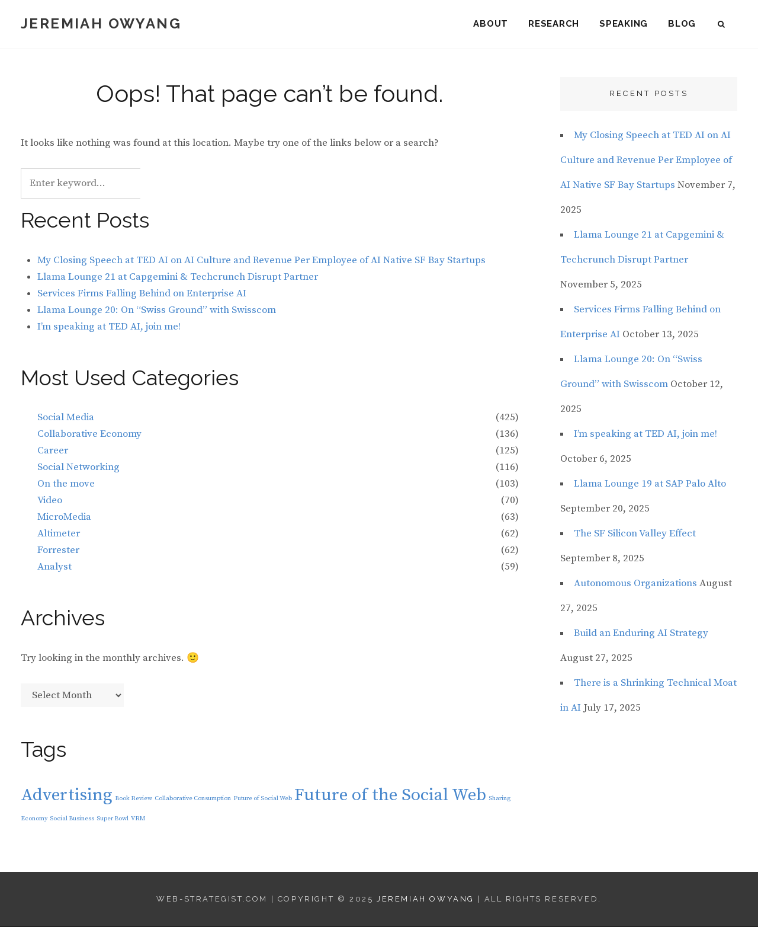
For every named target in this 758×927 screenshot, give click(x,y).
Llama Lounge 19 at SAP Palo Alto (650, 484)
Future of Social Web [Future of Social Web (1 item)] (262, 799)
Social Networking (78, 467)
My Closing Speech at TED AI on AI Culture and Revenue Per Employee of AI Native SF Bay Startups (261, 260)
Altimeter (58, 534)
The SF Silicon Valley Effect (635, 534)
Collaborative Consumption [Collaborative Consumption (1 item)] (193, 799)
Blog (682, 23)
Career (52, 451)
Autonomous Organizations (635, 583)
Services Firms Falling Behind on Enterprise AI (141, 293)
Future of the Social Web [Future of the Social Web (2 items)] (390, 796)
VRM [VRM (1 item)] (138, 819)
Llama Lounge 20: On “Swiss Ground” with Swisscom (156, 310)
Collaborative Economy (89, 434)
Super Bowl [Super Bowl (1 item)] (113, 819)
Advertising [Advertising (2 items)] (67, 796)
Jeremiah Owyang (101, 23)
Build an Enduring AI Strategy (641, 633)
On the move (66, 484)
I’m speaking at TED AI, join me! (109, 326)
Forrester (58, 550)
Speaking (623, 23)
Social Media (65, 417)
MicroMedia (64, 517)
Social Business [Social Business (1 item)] (72, 819)
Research (553, 23)
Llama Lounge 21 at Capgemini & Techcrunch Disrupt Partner (177, 276)
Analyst (54, 567)
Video (49, 500)
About (490, 23)
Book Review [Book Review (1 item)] (133, 799)
